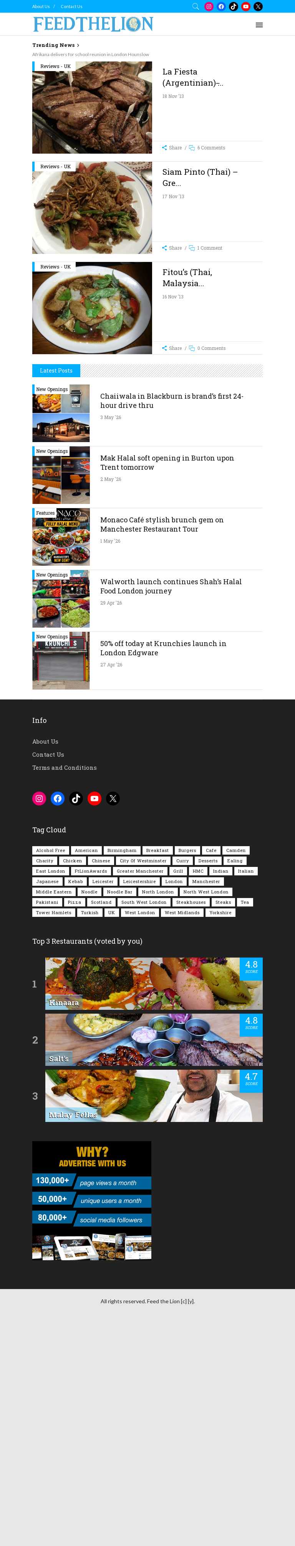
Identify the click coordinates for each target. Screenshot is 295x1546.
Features (45, 730)
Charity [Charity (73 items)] (44, 1078)
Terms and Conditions (64, 985)
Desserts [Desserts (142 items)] (208, 1078)
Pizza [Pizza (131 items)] (74, 1119)
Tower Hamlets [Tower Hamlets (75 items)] (53, 1130)
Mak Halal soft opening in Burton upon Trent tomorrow (167, 680)
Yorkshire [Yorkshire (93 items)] (220, 1130)
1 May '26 (110, 758)
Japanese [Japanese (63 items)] (47, 1099)
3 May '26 (110, 634)
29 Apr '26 (111, 820)
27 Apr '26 (111, 882)
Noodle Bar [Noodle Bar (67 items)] (120, 1109)
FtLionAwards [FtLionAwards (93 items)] (91, 1088)
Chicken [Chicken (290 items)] (72, 1078)
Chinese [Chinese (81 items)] (101, 1078)
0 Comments (211, 458)
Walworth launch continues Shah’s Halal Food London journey (171, 803)
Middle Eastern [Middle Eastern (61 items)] (54, 1109)
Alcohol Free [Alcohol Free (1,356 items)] (50, 1067)
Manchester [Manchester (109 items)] (206, 1099)
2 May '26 (110, 696)
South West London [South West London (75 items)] (144, 1119)
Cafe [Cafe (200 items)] (211, 1067)
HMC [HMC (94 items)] (198, 1088)
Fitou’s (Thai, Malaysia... (187, 387)
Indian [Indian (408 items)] (221, 1088)
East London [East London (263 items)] (50, 1088)
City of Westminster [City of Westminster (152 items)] (143, 1078)
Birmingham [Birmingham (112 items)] (122, 1067)
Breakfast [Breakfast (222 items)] (157, 1067)
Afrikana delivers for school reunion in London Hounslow (90, 54)
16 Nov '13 (173, 406)
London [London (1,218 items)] (174, 1099)
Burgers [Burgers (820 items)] (187, 1067)
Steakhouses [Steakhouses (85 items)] (191, 1119)
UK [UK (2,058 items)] (111, 1130)
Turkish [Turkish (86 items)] (90, 1130)
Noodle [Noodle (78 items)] (89, 1109)
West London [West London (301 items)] (140, 1130)
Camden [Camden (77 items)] (236, 1067)
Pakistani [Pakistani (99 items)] (47, 1119)
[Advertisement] (163, 115)
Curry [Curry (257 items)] (182, 1078)
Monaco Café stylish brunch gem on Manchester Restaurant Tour (162, 741)
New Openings (52, 606)
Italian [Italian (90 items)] (246, 1088)
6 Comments (211, 257)
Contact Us (72, 6)
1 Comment (209, 358)
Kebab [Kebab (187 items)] (75, 1099)
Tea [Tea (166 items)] (245, 1119)
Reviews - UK (55, 176)
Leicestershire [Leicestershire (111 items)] (139, 1099)
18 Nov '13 (173, 206)
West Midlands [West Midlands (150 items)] (182, 1130)
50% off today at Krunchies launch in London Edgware (163, 865)
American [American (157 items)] (86, 1067)
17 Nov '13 (173, 306)
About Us (41, 6)
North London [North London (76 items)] (158, 1109)
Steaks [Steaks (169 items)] (223, 1119)
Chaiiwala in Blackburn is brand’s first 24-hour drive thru (172, 618)
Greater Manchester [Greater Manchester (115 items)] (140, 1088)
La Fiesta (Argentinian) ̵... (193, 187)
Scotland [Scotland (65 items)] (101, 1119)
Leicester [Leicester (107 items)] (103, 1099)
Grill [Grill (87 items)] (178, 1088)
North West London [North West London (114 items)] (206, 1109)
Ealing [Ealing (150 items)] (235, 1078)
